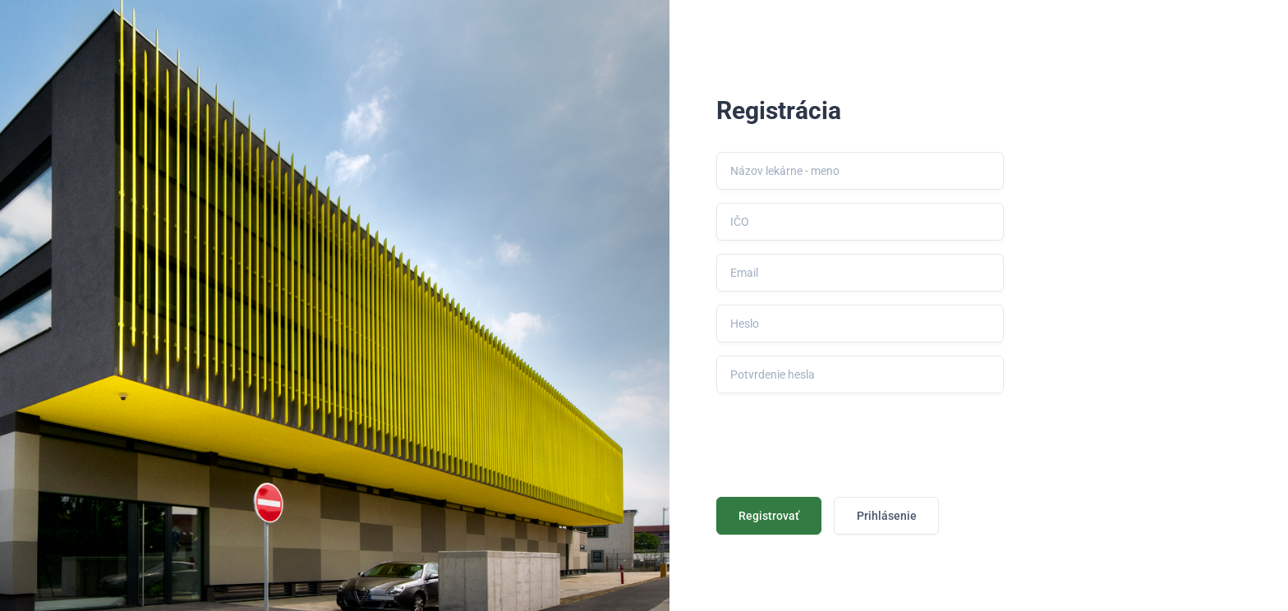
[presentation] (841, 439)
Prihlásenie (887, 515)
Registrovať (768, 515)
